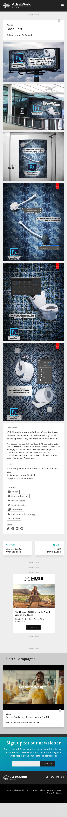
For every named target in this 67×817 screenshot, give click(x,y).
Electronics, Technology (21, 514)
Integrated (15, 509)
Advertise (51, 790)
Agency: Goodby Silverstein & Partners (23, 722)
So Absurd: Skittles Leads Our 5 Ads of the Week (32, 614)
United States (16, 500)
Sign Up (48, 763)
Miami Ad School (23, 35)
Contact (34, 790)
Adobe (10, 25)
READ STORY (33, 627)
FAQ (27, 790)
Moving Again (54, 551)
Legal (59, 790)
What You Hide (13, 551)
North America (17, 505)
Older (57, 544)
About (42, 790)
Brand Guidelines (54, 793)
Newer (10, 544)
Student (14, 518)
